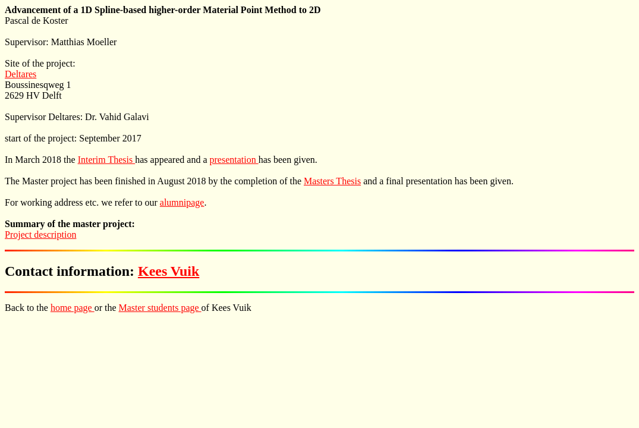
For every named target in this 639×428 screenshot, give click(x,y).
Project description (40, 234)
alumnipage (182, 202)
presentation (233, 160)
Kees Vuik (168, 271)
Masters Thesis (332, 181)
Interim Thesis (107, 160)
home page (73, 308)
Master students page (160, 308)
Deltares (20, 74)
